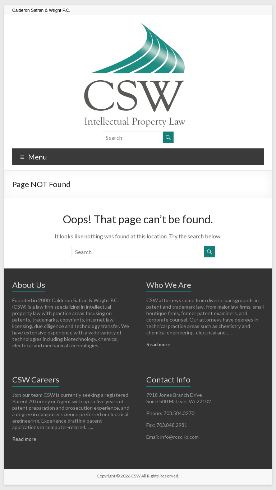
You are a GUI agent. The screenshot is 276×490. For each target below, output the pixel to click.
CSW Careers (35, 379)
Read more (158, 344)
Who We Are (168, 285)
